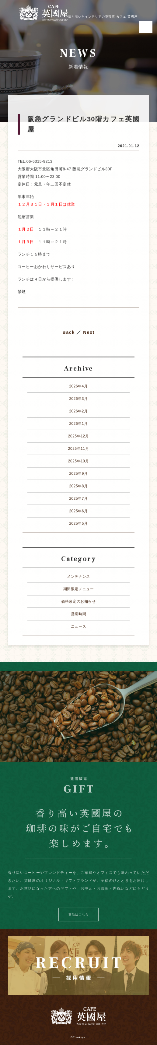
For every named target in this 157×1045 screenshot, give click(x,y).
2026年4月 (78, 386)
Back (68, 332)
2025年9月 (78, 474)
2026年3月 (78, 399)
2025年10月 (78, 461)
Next (88, 332)
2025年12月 (78, 436)
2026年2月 (78, 411)
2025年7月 (78, 499)
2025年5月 (78, 524)
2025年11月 (78, 449)
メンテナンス (78, 577)
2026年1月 (78, 424)
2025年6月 (78, 511)
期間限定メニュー (78, 589)
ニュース (78, 627)
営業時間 (78, 614)
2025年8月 (78, 486)
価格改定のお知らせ (78, 602)
